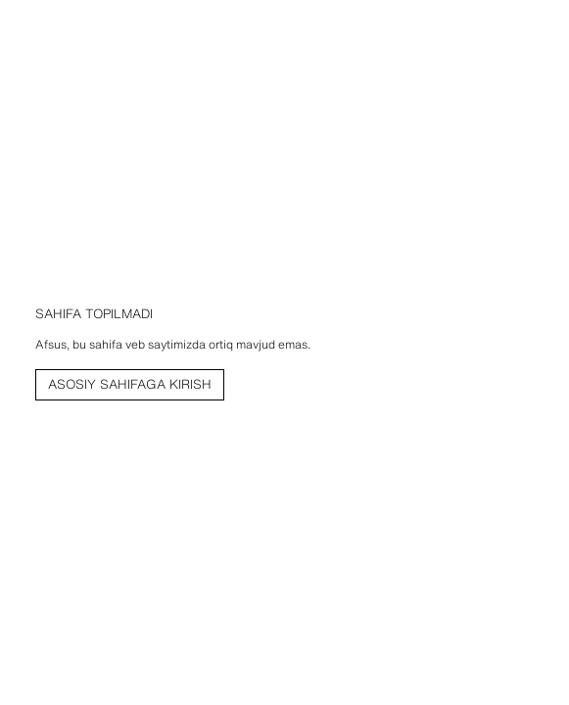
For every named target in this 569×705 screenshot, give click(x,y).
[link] (129, 384)
